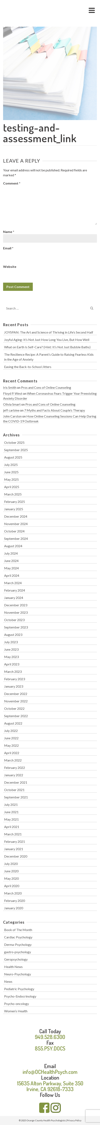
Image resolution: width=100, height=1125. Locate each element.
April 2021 (11, 827)
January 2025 (13, 509)
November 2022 (16, 701)
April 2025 (11, 487)
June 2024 (11, 561)
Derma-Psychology (18, 944)
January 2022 (13, 775)
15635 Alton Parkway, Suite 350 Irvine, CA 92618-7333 (50, 1086)
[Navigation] (92, 10)
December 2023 (15, 605)
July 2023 (11, 642)
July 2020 (11, 864)
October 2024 (14, 531)
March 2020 (13, 893)
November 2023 (16, 612)
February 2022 (14, 767)
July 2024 (11, 553)
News (8, 981)
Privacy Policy (74, 1120)
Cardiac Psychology (18, 937)
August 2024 (13, 546)
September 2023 (16, 627)
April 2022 (11, 753)
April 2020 (11, 886)
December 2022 (15, 694)
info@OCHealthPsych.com (50, 1071)
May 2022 (11, 745)
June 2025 (11, 472)
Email (8, 248)
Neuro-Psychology (17, 974)
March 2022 (13, 760)
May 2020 (11, 878)
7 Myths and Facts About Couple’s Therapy (54, 410)
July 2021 (11, 804)
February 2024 (14, 590)
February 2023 (14, 679)
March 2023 (13, 671)
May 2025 (11, 479)
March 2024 (13, 583)
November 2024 (16, 524)
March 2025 (13, 494)
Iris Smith (9, 387)
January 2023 (13, 686)
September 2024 (16, 538)
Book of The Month (18, 930)
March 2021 (13, 834)
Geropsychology (16, 959)
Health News (13, 967)
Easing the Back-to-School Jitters (27, 367)
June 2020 (11, 871)
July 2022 (11, 731)
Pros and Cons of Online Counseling (46, 387)
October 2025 (14, 442)
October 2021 (14, 790)
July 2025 (11, 465)
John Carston (12, 416)
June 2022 (11, 738)
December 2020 (15, 856)
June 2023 (11, 649)
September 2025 (16, 450)
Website (9, 266)
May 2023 (11, 657)
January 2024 (13, 598)
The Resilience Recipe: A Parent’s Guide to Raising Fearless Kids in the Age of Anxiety (49, 356)
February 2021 (14, 841)
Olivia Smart (12, 404)
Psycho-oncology (16, 1004)
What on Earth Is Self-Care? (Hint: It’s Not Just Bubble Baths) (47, 347)
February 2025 (14, 501)
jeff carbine (11, 410)
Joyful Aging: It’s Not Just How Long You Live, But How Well (46, 340)
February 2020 (14, 901)
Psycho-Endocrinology (20, 996)
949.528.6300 (50, 1036)
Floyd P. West (12, 393)
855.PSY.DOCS (50, 1048)
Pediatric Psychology (19, 989)
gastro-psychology (17, 952)
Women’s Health (15, 1011)
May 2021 (11, 819)
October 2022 (14, 708)
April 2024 (11, 575)
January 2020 (13, 908)
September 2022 (16, 716)
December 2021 (15, 782)
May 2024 (11, 568)
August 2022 (13, 723)
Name (8, 232)
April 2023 (11, 664)
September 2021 (16, 797)
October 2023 (14, 620)
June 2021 (11, 812)
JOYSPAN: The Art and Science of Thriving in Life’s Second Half (48, 332)
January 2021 (13, 849)
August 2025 (13, 457)
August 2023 (13, 634)
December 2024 (15, 516)
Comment (11, 183)
